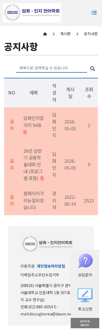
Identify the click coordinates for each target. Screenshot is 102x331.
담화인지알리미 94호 (33, 124)
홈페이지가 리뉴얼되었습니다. (33, 200)
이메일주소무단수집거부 (39, 274)
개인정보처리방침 (51, 266)
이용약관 (27, 266)
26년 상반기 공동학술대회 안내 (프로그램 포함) (33, 164)
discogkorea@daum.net (51, 314)
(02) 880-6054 (41, 306)
